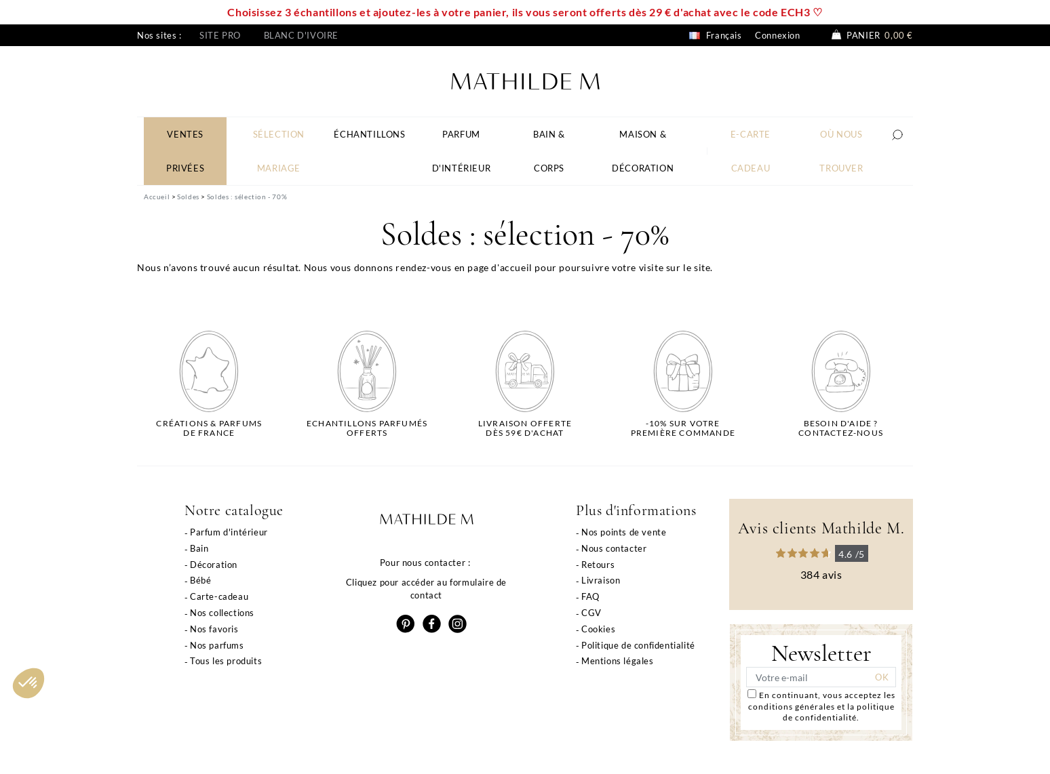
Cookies (598, 629)
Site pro (220, 35)
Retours (598, 564)
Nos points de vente (623, 532)
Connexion (777, 35)
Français (715, 35)
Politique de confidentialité (638, 645)
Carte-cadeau (219, 596)
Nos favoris (214, 629)
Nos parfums (217, 645)
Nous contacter (613, 548)
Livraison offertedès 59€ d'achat (525, 428)
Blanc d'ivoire (301, 35)
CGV (591, 612)
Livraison (600, 580)
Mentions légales (617, 660)
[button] (28, 683)
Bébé (200, 580)
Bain (199, 548)
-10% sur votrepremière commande (683, 428)
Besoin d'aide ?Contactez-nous (840, 428)
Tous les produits (226, 660)
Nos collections (222, 612)
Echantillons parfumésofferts (367, 428)
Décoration (213, 564)
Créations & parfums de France (209, 428)
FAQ (590, 596)
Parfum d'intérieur (229, 532)
